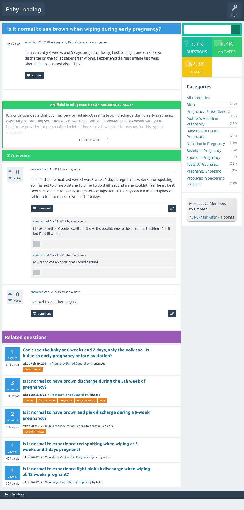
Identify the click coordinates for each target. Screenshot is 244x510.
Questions (54, 13)
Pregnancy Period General (71, 42)
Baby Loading (23, 9)
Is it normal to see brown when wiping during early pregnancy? (84, 29)
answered (37, 169)
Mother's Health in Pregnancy (70, 457)
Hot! (71, 13)
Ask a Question (147, 13)
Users (127, 13)
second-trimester (34, 431)
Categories (110, 13)
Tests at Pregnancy (203, 164)
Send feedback (14, 494)
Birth (191, 104)
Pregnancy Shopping (204, 171)
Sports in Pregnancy (203, 157)
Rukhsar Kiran (205, 217)
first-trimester (33, 369)
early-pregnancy (85, 400)
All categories (198, 97)
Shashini (95, 426)
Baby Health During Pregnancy (71, 482)
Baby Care (168, 13)
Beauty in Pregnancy (204, 150)
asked (28, 42)
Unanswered (89, 13)
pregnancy (66, 400)
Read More (90, 140)
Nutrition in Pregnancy (206, 143)
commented (41, 221)
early (102, 400)
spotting (29, 400)
